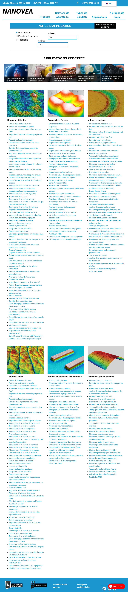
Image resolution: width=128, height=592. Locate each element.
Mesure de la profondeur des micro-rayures (105, 175)
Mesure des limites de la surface (21, 220)
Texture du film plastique (58, 380)
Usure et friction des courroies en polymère (25, 328)
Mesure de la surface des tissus (21, 469)
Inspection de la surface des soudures (23, 191)
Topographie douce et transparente (22, 188)
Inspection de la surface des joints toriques (25, 175)
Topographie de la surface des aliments (24, 207)
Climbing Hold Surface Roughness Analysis (25, 339)
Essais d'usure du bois (17, 250)
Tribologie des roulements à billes (101, 204)
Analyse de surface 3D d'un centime (22, 309)
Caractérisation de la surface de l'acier (23, 212)
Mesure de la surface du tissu (20, 223)
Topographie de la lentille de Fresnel (102, 231)
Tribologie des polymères (98, 226)
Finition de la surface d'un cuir (20, 124)
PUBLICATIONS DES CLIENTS (105, 26)
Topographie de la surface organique (22, 194)
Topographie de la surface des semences (24, 185)
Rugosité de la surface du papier (21, 140)
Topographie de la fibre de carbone (22, 426)
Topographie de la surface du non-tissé (23, 445)
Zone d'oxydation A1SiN (18, 226)
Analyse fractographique (18, 196)
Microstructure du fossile (18, 325)
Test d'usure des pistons (98, 255)
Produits (56, 587)
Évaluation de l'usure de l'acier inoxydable (105, 194)
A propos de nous (116, 15)
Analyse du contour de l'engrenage (22, 277)
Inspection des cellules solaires (21, 210)
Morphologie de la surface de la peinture (24, 298)
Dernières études (60, 584)
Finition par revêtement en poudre (21, 126)
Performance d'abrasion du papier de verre (105, 229)
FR (109, 4)
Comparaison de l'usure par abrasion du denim (26, 322)
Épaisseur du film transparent (60, 453)
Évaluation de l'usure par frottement (102, 196)
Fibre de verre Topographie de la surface (24, 450)
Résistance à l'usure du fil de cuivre (62, 199)
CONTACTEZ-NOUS (90, 3)
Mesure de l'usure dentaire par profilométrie (25, 215)
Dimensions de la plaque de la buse (22, 177)
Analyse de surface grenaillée (20, 229)
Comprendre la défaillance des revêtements (105, 183)
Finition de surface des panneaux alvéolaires (25, 285)
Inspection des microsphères (60, 143)
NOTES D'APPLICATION (55, 25)
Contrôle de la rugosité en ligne (20, 301)
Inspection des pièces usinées (60, 140)
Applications (99, 16)
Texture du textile (15, 296)
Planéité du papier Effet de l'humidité (102, 450)
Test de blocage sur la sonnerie (20, 288)
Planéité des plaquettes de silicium (102, 431)
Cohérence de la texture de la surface (23, 386)
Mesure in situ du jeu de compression (103, 218)
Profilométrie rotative (16, 280)
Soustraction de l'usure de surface (102, 169)
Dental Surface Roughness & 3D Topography (25, 336)
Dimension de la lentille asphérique (62, 153)
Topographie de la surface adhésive (22, 199)
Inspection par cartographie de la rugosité (24, 282)
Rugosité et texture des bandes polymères (24, 253)
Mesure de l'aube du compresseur (61, 194)
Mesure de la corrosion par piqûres (22, 218)
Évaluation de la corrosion (19, 231)
